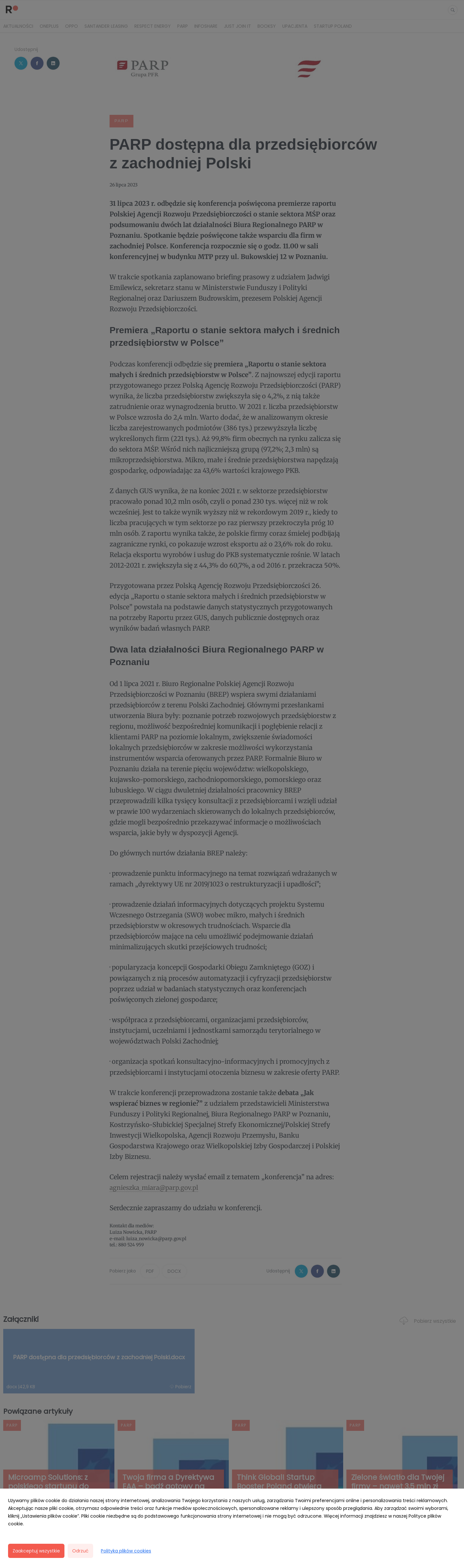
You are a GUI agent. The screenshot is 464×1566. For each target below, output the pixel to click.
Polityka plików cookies (126, 1551)
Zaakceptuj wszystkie (36, 1551)
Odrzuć (80, 1551)
